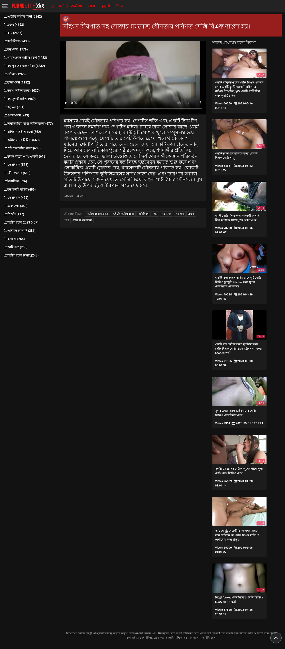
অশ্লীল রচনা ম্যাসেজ (97, 214)
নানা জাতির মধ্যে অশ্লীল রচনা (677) (28, 123)
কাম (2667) (12, 33)
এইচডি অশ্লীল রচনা (123, 214)
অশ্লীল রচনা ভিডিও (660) (21, 140)
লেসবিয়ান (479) (15, 197)
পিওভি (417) (13, 214)
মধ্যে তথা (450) (15, 206)
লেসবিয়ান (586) (15, 165)
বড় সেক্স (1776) (15, 49)
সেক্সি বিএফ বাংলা (82, 220)
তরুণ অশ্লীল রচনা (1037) (21, 90)
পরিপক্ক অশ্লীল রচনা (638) (22, 148)
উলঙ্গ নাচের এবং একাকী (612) (25, 156)
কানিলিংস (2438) (16, 41)
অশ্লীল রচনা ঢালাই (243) (21, 255)
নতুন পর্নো (57, 6)
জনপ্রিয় (77, 6)
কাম (155, 214)
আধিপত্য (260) (15, 247)
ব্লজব (191, 214)
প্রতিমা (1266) (14, 74)
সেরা (92, 6)
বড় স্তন (180, 214)
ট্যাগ (119, 6)
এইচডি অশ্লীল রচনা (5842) (22, 16)
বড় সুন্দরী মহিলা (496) (19, 189)
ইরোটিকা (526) (15, 181)
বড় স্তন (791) (13, 107)
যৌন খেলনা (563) (17, 173)
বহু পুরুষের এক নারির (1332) (24, 66)
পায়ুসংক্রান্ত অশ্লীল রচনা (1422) (25, 57)
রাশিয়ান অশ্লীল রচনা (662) (22, 132)
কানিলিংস (143, 214)
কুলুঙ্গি (106, 6)
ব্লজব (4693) (13, 24)
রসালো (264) (14, 239)
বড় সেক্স (166, 214)
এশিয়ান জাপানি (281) (19, 230)
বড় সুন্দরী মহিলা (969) (19, 99)
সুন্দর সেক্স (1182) (16, 82)
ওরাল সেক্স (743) (16, 115)
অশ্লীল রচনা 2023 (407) (20, 222)
